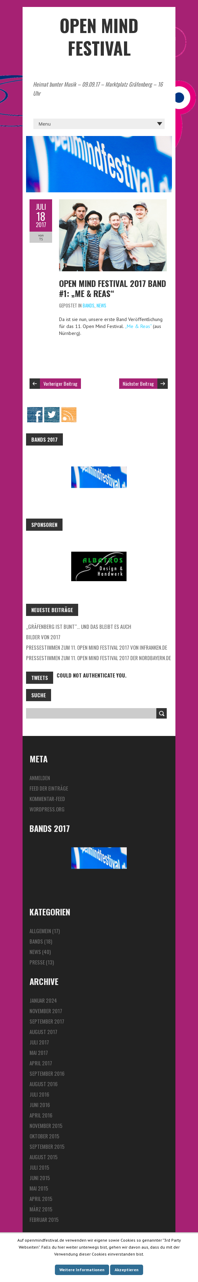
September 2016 (47, 1073)
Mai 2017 (39, 1052)
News (101, 305)
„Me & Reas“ (139, 326)
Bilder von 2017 (43, 637)
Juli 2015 (39, 1167)
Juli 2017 (39, 1042)
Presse (37, 962)
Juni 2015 (40, 1177)
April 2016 (41, 1115)
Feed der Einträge (49, 788)
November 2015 (46, 1125)
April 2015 (41, 1198)
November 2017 (46, 1011)
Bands (88, 305)
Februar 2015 (44, 1219)
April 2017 (41, 1063)
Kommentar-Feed (47, 798)
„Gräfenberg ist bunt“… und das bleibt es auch (78, 626)
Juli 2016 (39, 1094)
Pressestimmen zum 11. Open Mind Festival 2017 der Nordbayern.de (98, 658)
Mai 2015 (39, 1188)
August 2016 (44, 1084)
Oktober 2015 (44, 1136)
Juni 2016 (40, 1104)
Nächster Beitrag (138, 383)
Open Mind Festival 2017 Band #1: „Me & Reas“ (112, 288)
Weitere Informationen (82, 1269)
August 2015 (44, 1157)
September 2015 (47, 1146)
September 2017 (47, 1021)
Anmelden (40, 778)
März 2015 (41, 1209)
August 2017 (43, 1031)
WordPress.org (47, 809)
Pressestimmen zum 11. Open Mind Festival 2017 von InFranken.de (96, 647)
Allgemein (40, 931)
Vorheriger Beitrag (60, 383)
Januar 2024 (43, 1000)
